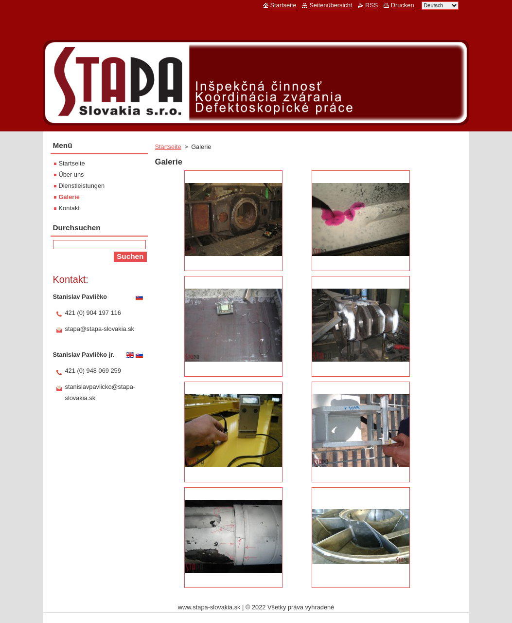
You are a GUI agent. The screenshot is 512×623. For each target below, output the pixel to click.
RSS (371, 5)
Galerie (69, 197)
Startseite (168, 146)
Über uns (71, 174)
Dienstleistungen (82, 185)
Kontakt (69, 208)
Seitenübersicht (330, 5)
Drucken (402, 5)
